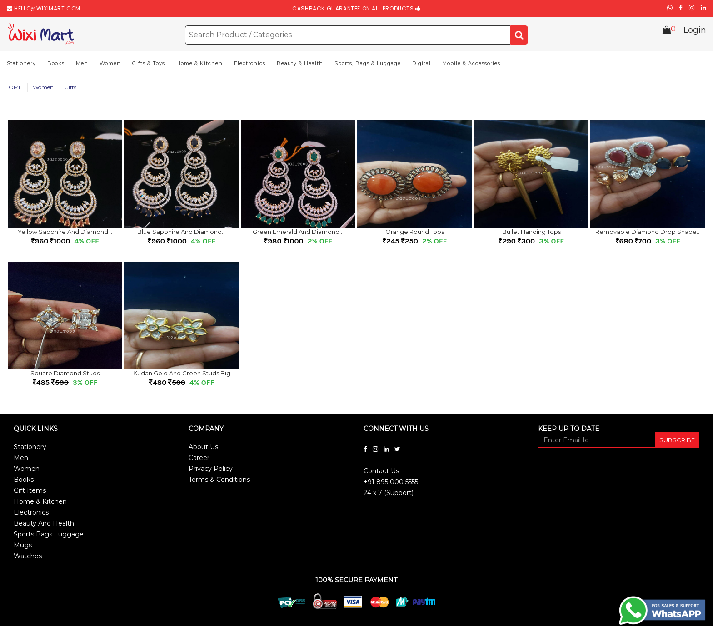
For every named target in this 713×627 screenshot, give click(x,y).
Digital (421, 64)
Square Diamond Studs (65, 374)
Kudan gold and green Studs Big (181, 374)
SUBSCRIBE (677, 441)
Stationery (21, 64)
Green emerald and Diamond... (298, 232)
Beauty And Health (44, 524)
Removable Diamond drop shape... (648, 232)
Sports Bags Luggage (49, 535)
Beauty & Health (300, 64)
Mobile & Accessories (471, 64)
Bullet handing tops (531, 232)
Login (694, 34)
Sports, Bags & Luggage (367, 64)
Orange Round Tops (414, 232)
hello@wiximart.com (47, 8)
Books (56, 64)
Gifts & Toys (148, 64)
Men (82, 64)
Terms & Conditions (219, 480)
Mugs (23, 546)
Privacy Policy (211, 469)
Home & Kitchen (199, 64)
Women (110, 64)
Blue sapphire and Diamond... (181, 232)
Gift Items (30, 491)
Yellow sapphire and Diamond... (65, 232)
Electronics (249, 64)
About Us (203, 448)
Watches (28, 557)
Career (199, 459)
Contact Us (381, 472)
